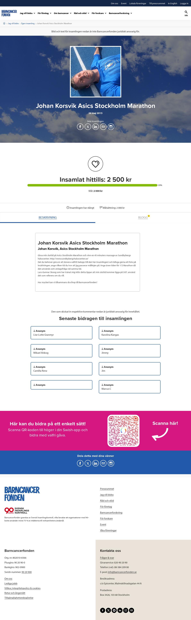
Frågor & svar (107, 557)
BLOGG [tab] (144, 217)
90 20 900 (27, 572)
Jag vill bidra (13, 23)
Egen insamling (27, 23)
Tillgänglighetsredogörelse (18, 597)
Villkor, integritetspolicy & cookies (22, 588)
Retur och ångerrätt (14, 592)
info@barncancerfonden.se (122, 572)
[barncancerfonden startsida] (9, 13)
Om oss (8, 578)
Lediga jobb (10, 583)
